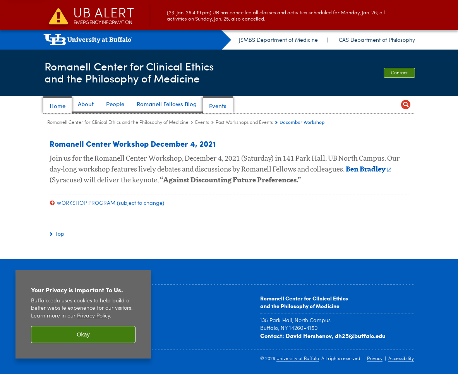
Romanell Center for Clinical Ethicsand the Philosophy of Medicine (133, 72)
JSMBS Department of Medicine (278, 40)
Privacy (375, 359)
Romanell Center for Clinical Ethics (304, 298)
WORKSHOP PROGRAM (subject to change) (110, 203)
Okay (83, 334)
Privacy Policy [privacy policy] (93, 316)
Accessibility (401, 359)
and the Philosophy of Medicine (300, 306)
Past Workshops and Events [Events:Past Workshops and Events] (244, 122)
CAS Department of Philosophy (377, 40)
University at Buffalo (297, 359)
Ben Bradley (368, 168)
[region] (83, 314)
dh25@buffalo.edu (360, 335)
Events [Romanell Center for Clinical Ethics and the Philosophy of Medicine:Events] (202, 122)
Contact (399, 73)
